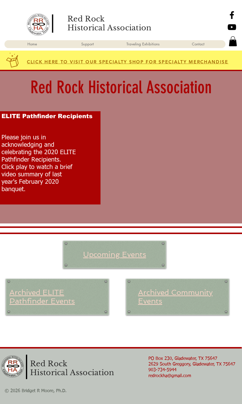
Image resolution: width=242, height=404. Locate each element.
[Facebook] (232, 15)
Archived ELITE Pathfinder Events (42, 296)
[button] (233, 41)
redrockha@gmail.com (169, 376)
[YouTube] (232, 27)
